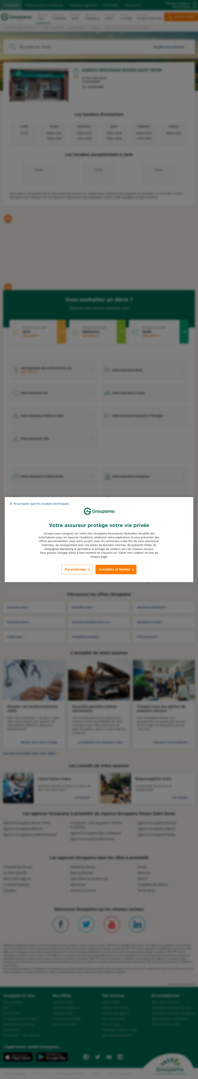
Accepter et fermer (114, 569)
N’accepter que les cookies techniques (41, 503)
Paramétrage (75, 569)
